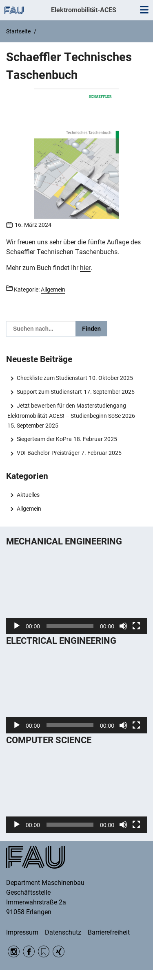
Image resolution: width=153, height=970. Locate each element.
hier (85, 268)
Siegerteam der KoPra (44, 439)
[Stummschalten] (123, 626)
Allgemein (29, 508)
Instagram (14, 951)
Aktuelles (28, 495)
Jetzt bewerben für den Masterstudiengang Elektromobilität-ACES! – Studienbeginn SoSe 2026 (71, 410)
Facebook (29, 951)
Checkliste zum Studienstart (52, 378)
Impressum (22, 932)
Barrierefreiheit (109, 932)
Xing (58, 951)
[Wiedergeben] (17, 626)
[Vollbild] (136, 626)
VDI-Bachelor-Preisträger (48, 453)
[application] (76, 594)
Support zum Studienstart (49, 391)
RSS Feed (44, 951)
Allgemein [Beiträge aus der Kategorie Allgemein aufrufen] (53, 289)
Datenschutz (63, 932)
